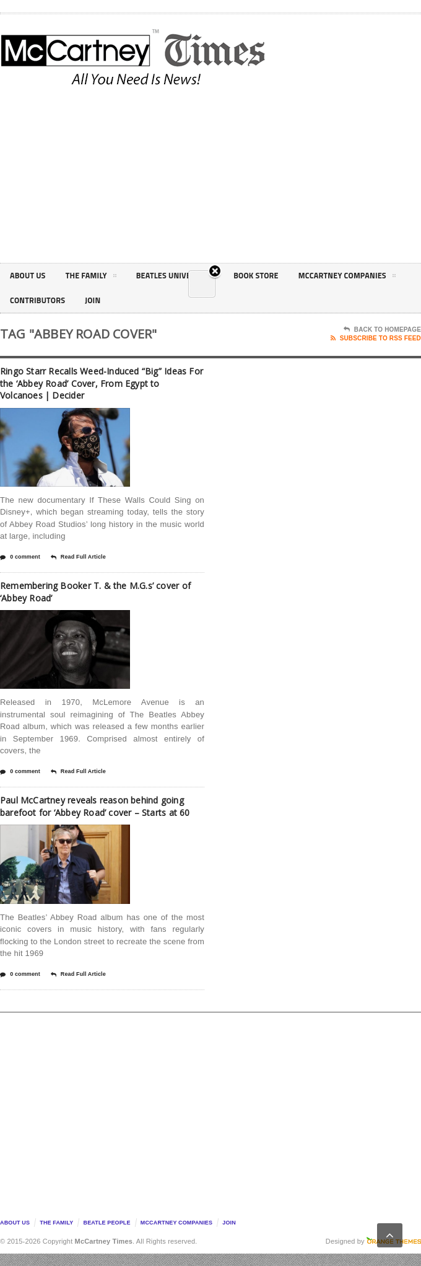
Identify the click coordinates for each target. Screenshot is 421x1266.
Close (213, 211)
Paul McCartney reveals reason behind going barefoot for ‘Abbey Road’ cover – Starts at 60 (95, 812)
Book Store (275, 275)
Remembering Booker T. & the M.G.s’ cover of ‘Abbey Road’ (102, 591)
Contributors (167, 300)
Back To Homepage (382, 329)
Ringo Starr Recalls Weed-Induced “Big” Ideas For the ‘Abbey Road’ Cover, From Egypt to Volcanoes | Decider (93, 383)
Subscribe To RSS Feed (376, 338)
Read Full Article (78, 557)
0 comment (20, 557)
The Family (97, 277)
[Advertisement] (309, 172)
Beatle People (107, 1235)
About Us (30, 275)
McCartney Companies (63, 302)
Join (226, 300)
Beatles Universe (187, 277)
